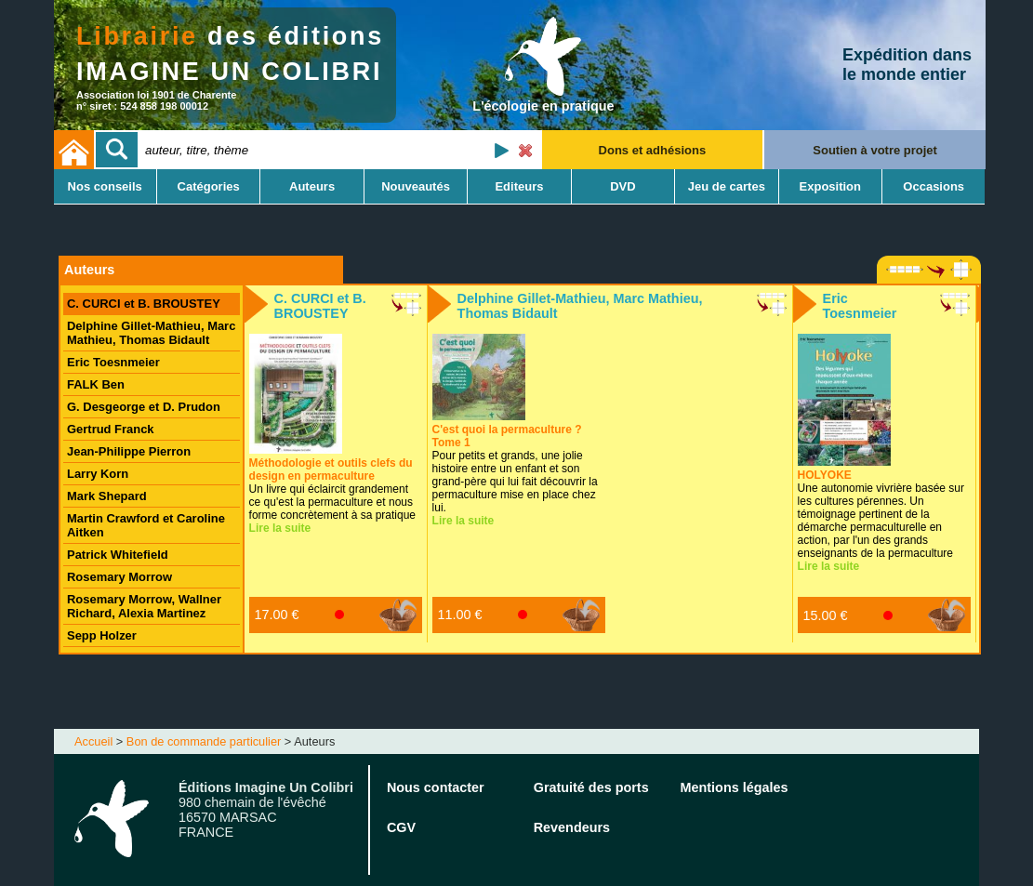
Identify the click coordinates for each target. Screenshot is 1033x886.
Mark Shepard (107, 496)
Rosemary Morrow (119, 577)
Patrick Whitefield (117, 555)
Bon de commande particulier (203, 741)
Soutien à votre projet (875, 150)
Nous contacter (435, 787)
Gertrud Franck (110, 429)
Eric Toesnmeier (113, 362)
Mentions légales (734, 787)
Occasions (933, 186)
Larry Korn (97, 474)
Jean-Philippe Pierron (129, 451)
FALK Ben (96, 384)
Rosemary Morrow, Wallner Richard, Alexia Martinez (144, 606)
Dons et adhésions (653, 150)
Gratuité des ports (591, 787)
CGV (401, 827)
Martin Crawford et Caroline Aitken (146, 525)
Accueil (93, 741)
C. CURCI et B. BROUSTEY (143, 304)
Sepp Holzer (102, 635)
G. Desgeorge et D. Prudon (143, 407)
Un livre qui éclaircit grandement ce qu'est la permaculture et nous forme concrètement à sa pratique (332, 489)
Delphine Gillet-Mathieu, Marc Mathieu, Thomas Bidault (151, 333)
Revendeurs (572, 827)
